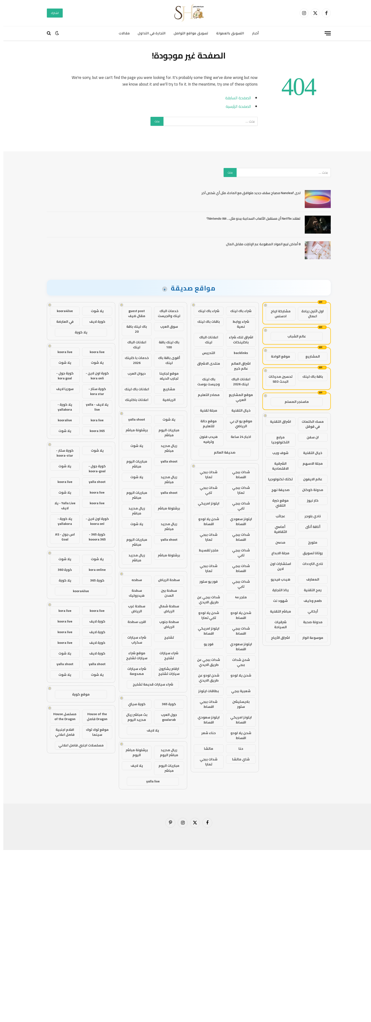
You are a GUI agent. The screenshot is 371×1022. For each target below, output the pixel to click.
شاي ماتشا (237, 759)
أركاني (309, 611)
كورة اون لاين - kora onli (94, 375)
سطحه (133, 580)
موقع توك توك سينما (94, 732)
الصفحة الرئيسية (235, 106)
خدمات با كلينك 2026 (133, 360)
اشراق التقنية (277, 421)
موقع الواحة (277, 356)
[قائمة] (324, 33)
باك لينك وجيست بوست (205, 381)
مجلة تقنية (205, 410)
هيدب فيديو (277, 579)
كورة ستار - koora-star (61, 453)
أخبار (252, 33)
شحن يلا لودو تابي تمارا (205, 615)
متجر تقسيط (205, 550)
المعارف (309, 579)
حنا (237, 748)
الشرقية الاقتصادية (277, 466)
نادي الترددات (309, 564)
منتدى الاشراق (205, 363)
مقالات (121, 33)
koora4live (61, 311)
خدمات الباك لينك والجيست (166, 313)
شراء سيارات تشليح (165, 655)
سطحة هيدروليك (133, 593)
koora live (93, 352)
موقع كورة (77, 694)
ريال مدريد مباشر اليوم (166, 752)
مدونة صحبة (309, 622)
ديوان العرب (133, 373)
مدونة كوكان (309, 490)
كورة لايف (94, 321)
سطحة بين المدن (166, 593)
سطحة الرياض (166, 580)
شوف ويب (277, 453)
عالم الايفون (309, 479)
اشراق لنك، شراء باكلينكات (237, 339)
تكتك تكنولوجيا (277, 479)
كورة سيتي (133, 704)
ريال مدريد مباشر (165, 448)
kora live (93, 420)
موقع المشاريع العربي (237, 397)
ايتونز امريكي (205, 503)
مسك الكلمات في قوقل (309, 424)
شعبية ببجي (237, 691)
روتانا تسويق (309, 553)
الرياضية (165, 400)
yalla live (149, 781)
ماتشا (205, 748)
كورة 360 (61, 570)
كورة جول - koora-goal (93, 468)
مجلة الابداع (277, 553)
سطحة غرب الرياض (133, 608)
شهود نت (277, 601)
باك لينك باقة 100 (165, 344)
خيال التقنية (309, 453)
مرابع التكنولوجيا (277, 439)
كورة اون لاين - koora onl (94, 521)
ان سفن (309, 437)
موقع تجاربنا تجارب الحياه (165, 376)
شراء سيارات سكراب (133, 639)
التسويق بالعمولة (227, 33)
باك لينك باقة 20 (133, 329)
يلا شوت (165, 419)
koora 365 (94, 431)
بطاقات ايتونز (205, 691)
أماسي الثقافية (277, 529)
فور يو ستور (205, 581)
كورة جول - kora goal (61, 375)
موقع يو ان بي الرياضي (237, 423)
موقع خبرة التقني (277, 503)
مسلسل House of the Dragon (61, 716)
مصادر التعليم (205, 395)
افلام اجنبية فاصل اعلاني (61, 732)
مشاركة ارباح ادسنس (277, 313)
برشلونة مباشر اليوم (133, 752)
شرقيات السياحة (277, 624)
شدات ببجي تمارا (205, 474)
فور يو (205, 644)
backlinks (237, 353)
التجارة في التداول (148, 33)
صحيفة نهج (277, 490)
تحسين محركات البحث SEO (277, 379)
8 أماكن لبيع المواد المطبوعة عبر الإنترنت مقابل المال (260, 244)
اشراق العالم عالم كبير (237, 366)
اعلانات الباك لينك (205, 339)
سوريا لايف (61, 389)
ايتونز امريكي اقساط (205, 630)
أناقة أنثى (309, 527)
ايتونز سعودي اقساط (238, 521)
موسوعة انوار (309, 638)
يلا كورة (77, 332)
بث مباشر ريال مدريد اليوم (133, 717)
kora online (93, 570)
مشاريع (166, 389)
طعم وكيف (309, 601)
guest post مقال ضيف (133, 313)
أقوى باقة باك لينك (166, 360)
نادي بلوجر (309, 516)
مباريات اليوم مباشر (165, 432)
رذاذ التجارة (277, 590)
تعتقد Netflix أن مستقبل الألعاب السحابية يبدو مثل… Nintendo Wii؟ (250, 218)
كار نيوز (309, 500)
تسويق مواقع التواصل (187, 33)
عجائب (277, 516)
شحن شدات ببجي (238, 662)
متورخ (309, 542)
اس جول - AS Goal (61, 536)
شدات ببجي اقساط (238, 474)
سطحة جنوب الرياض (166, 624)
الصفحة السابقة (235, 97)
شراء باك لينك (237, 311)
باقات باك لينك (205, 321)
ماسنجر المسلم (293, 402)
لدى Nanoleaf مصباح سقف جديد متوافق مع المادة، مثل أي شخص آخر (247, 193)
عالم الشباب (293, 336)
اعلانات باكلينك (133, 400)
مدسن (277, 542)
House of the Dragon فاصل (94, 716)
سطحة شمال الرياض (165, 608)
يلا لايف (149, 730)
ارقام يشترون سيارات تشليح (165, 671)
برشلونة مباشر (133, 430)
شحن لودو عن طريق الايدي (205, 677)
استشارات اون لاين (277, 566)
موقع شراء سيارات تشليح (133, 655)
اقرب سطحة (133, 622)
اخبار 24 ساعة (237, 437)
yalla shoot (133, 419)
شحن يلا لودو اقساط (205, 521)
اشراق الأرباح (277, 638)
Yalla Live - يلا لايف (61, 505)
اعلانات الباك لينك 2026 (237, 381)
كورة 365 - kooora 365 (93, 536)
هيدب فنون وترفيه (205, 439)
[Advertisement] (229, 935)
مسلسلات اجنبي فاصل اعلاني (77, 745)
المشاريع (309, 356)
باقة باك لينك (309, 376)
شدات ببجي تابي (205, 490)
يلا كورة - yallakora (61, 407)
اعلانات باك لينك (133, 389)
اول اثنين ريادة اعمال (309, 313)
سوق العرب (166, 326)
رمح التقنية (309, 590)
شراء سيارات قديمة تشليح (149, 684)
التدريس (205, 353)
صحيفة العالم (221, 452)
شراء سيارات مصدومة (133, 671)
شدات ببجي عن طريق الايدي (205, 599)
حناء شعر (205, 733)
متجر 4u (237, 597)
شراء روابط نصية (237, 324)
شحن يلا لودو (237, 675)
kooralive (61, 420)
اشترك (51, 13)
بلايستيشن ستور (237, 704)
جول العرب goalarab (166, 717)
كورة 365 (166, 704)
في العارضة (61, 321)
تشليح (166, 637)
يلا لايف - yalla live (94, 407)
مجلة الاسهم (309, 463)
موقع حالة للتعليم (205, 423)
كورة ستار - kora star (94, 391)
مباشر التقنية (277, 611)
